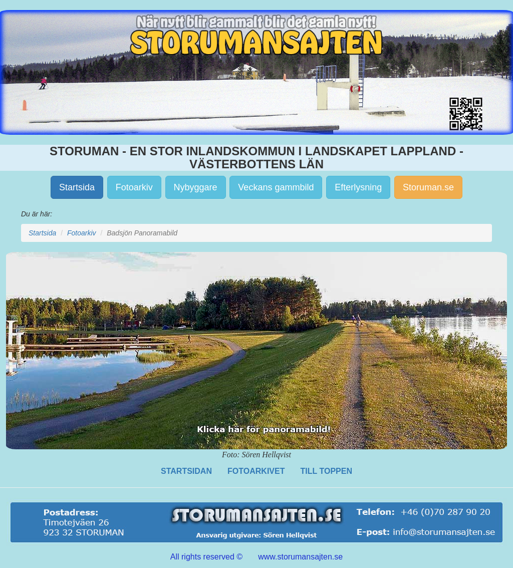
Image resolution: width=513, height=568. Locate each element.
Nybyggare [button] (195, 187)
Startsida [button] (77, 187)
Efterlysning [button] (358, 187)
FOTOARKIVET (256, 471)
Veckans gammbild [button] (276, 187)
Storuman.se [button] (428, 187)
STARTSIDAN (186, 471)
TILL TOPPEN (326, 471)
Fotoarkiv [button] (134, 187)
